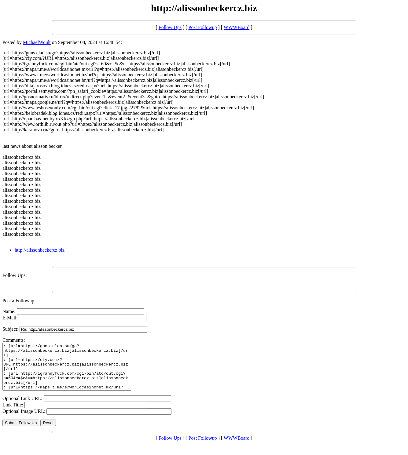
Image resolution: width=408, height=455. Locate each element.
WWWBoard (236, 27)
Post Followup (203, 27)
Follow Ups (170, 27)
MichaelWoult (37, 42)
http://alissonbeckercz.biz (39, 250)
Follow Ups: (14, 275)
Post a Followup (18, 300)
